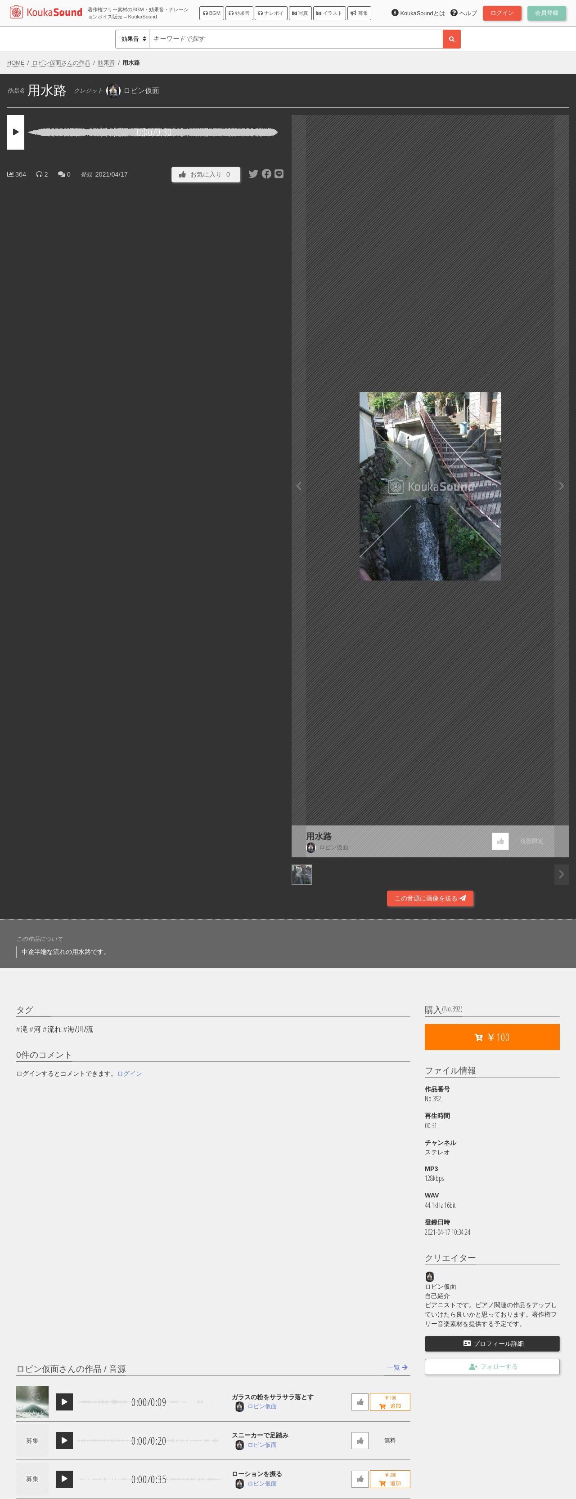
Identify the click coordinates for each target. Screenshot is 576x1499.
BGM (212, 13)
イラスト (329, 13)
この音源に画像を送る (430, 898)
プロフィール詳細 (494, 1343)
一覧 (397, 1367)
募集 (359, 13)
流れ (54, 1029)
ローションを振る (257, 1473)
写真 (300, 13)
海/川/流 (80, 1029)
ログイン (129, 1073)
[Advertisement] (145, 882)
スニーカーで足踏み (260, 1435)
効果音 (239, 13)
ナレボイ (271, 13)
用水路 (319, 836)
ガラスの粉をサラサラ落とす (273, 1397)
